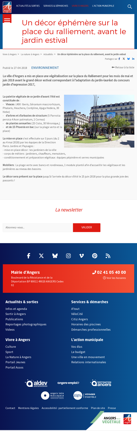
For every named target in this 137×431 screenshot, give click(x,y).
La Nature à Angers (18, 358)
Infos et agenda (16, 310)
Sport (9, 353)
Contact (10, 409)
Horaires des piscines (86, 325)
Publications (14, 320)
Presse (112, 409)
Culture (10, 347)
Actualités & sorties (28, 6)
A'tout (75, 310)
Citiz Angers (79, 320)
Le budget (78, 353)
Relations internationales (88, 363)
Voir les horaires (114, 278)
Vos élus (76, 347)
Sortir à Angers (15, 315)
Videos (10, 330)
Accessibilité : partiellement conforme (65, 409)
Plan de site (98, 409)
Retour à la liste (123, 68)
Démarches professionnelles (91, 330)
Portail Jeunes (15, 363)
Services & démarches (55, 6)
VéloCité (77, 315)
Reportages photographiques (25, 325)
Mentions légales (28, 409)
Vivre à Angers (80, 6)
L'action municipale (103, 6)
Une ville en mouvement (88, 358)
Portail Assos (14, 368)
